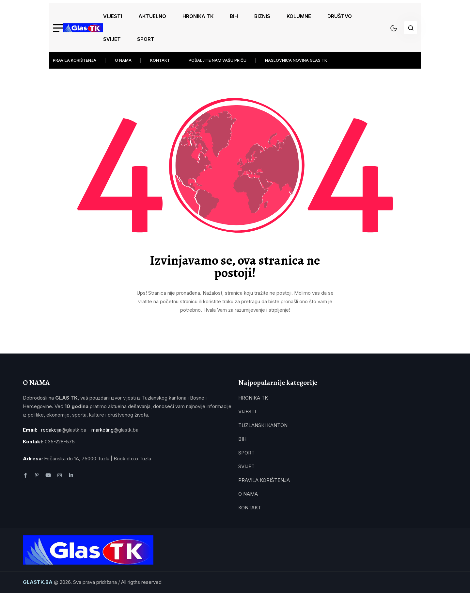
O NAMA (123, 60)
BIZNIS (262, 16)
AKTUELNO (152, 16)
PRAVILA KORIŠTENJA (74, 60)
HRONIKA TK (197, 16)
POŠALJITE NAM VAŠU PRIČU (217, 60)
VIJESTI (112, 16)
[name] (83, 27)
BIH (234, 16)
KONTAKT (160, 60)
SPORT (145, 39)
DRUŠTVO (339, 16)
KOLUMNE (299, 16)
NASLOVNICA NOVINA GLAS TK (296, 60)
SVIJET (112, 39)
